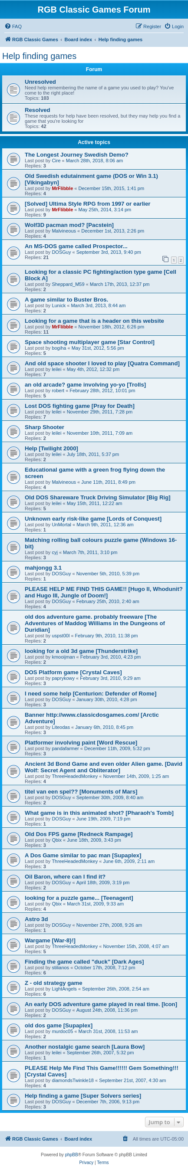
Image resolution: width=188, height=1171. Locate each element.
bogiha (59, 348)
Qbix (57, 840)
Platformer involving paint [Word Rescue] (81, 742)
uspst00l (60, 635)
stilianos (60, 967)
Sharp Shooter (44, 427)
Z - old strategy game (53, 983)
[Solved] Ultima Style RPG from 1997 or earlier (88, 203)
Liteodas (61, 727)
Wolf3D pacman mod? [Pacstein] (69, 225)
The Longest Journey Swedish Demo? (77, 154)
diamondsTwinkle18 (73, 1080)
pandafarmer (65, 748)
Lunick (59, 305)
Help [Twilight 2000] (51, 448)
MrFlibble (62, 188)
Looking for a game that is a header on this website (94, 321)
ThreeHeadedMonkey (75, 776)
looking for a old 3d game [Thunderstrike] (81, 651)
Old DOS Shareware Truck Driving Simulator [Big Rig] (98, 497)
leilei (56, 369)
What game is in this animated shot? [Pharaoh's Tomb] (99, 813)
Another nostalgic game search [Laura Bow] (85, 1046)
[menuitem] (13, 26)
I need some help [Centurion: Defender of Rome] (90, 693)
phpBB (71, 1154)
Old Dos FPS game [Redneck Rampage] (78, 834)
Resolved (37, 110)
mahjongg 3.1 (43, 567)
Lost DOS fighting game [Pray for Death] (80, 406)
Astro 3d (36, 919)
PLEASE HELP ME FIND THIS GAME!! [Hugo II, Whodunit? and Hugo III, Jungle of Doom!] (104, 592)
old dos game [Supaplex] (58, 1025)
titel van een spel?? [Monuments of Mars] (81, 791)
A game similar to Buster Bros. (66, 299)
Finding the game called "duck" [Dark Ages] (84, 961)
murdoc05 (62, 1031)
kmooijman (63, 656)
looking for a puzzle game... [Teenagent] (79, 898)
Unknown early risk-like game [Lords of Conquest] (93, 518)
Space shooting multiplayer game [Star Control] (90, 342)
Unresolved (40, 82)
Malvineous (64, 230)
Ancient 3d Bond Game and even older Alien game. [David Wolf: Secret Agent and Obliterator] (103, 767)
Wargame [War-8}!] (50, 940)
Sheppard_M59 (68, 284)
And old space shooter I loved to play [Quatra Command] (102, 363)
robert (58, 390)
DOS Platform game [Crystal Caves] (73, 672)
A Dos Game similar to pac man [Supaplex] (83, 855)
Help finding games (39, 56)
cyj (54, 552)
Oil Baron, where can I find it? (65, 876)
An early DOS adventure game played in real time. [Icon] (101, 1004)
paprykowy (63, 678)
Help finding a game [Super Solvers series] (83, 1095)
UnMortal (61, 524)
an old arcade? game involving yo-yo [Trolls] (85, 384)
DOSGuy (61, 252)
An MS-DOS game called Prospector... (76, 246)
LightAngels (64, 988)
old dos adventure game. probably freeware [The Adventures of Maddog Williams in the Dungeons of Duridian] (95, 623)
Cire (56, 160)
